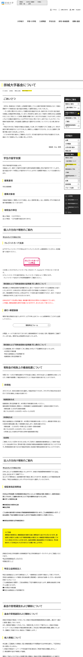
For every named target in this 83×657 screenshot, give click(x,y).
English (78, 2)
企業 (29, 3)
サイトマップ (38, 653)
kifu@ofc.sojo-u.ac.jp (19, 619)
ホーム (4, 653)
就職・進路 (76, 7)
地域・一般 (22, 3)
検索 (73, 2)
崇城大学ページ (8, 491)
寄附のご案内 (18, 20)
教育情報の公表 (41, 646)
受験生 (21, 2)
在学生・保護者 (30, 2)
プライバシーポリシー (14, 653)
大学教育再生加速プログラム (44, 638)
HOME (6, 20)
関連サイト (39, 649)
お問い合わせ (64, 2)
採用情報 (46, 653)
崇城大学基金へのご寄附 (43, 641)
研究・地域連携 (64, 7)
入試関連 (42, 7)
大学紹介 (20, 7)
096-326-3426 (14, 617)
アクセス (55, 2)
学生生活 (52, 7)
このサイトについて (27, 653)
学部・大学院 (31, 7)
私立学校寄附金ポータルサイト (13, 488)
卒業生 (39, 2)
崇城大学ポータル (11, 642)
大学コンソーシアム (41, 644)
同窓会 (38, 636)
